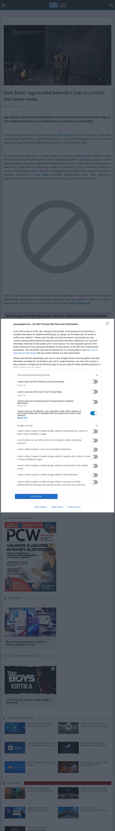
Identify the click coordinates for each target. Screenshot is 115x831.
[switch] (94, 382)
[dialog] (57, 416)
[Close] (108, 324)
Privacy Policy (74, 507)
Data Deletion (40, 507)
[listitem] (57, 375)
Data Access (57, 507)
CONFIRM (36, 496)
